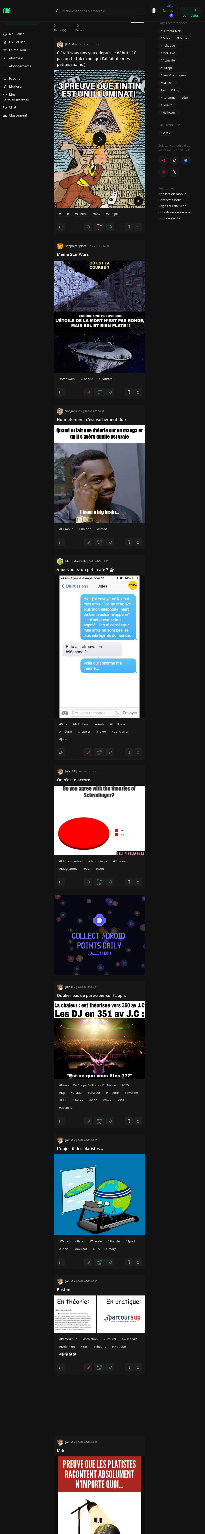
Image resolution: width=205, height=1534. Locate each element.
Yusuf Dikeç (171, 90)
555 (126, 1085)
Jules (64, 739)
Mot (64, 1100)
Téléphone (82, 724)
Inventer (132, 1093)
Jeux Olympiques (174, 75)
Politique (169, 45)
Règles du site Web (172, 206)
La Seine (168, 83)
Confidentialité (169, 218)
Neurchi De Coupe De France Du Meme (88, 1085)
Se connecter (190, 11)
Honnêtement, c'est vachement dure (92, 419)
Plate (79, 1241)
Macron (183, 38)
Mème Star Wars (73, 254)
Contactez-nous (170, 200)
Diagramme (69, 868)
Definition (68, 1347)
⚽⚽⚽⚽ (68, 1354)
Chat (9, 107)
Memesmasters (72, 861)
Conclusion (121, 731)
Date (108, 1100)
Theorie (82, 214)
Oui (87, 868)
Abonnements (17, 66)
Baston (63, 1289)
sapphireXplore (72, 246)
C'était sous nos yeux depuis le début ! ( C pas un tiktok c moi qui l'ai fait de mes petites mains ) (96, 58)
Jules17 (66, 771)
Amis (100, 724)
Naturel (111, 1339)
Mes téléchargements (16, 96)
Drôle (166, 38)
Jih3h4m (67, 44)
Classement (15, 115)
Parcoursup (69, 1339)
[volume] (138, 201)
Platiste (115, 1241)
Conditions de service (174, 212)
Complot (114, 214)
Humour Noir (172, 31)
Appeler (84, 731)
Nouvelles (13, 34)
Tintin (65, 214)
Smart (103, 529)
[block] (138, 227)
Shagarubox (69, 411)
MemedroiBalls (71, 561)
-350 (94, 1100)
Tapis (64, 1249)
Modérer (13, 86)
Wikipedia (130, 1339)
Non (101, 868)
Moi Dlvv (169, 53)
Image (112, 1249)
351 (121, 1100)
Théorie (87, 379)
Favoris (11, 78)
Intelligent (119, 724)
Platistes (106, 379)
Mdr (61, 1450)
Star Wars (67, 379)
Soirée (78, 1100)
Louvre (167, 105)
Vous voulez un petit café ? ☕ (85, 569)
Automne (169, 97)
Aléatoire (13, 58)
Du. (97, 214)
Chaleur (94, 1093)
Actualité (169, 60)
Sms (64, 724)
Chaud (76, 1093)
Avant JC (66, 1108)
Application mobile (172, 194)
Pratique (120, 1347)
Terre (64, 1241)
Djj (63, 1093)
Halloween (170, 112)
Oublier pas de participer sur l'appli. (91, 995)
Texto (102, 731)
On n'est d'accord (73, 779)
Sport (131, 1241)
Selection (91, 1339)
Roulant (81, 1249)
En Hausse (14, 42)
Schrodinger (99, 861)
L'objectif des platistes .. (80, 1148)
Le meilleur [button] (17, 50)
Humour (67, 529)
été (185, 97)
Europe (168, 68)
